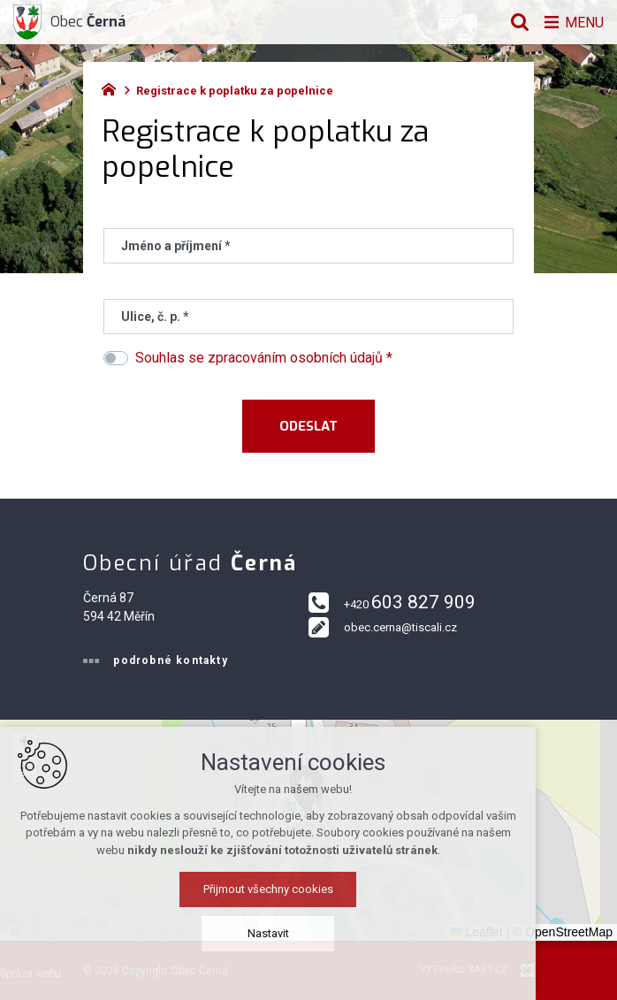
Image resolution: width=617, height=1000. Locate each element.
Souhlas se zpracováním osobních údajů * (263, 357)
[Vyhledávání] (515, 22)
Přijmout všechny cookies (309, 889)
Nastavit (309, 933)
